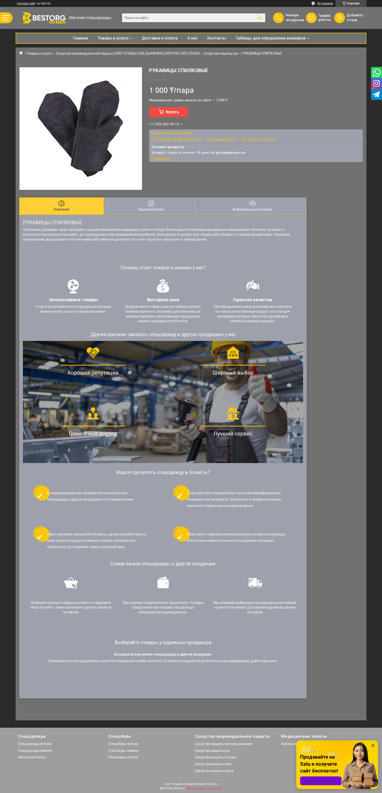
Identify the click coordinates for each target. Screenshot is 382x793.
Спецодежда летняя (34, 744)
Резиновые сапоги (123, 757)
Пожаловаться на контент (204, 788)
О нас (192, 38)
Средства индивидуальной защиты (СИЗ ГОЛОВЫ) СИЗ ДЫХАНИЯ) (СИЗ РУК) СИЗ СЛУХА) (128, 53)
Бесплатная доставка (174, 133)
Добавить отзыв (355, 17)
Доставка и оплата (160, 38)
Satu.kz (213, 784)
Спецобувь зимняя (123, 751)
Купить (172, 112)
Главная (80, 38)
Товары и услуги (113, 38)
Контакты (216, 38)
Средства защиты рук (221, 53)
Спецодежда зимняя (35, 751)
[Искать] (259, 17)
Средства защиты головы (215, 757)
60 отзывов (325, 3)
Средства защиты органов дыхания (223, 744)
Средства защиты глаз (213, 764)
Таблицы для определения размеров (271, 38)
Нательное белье (32, 757)
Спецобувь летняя (123, 744)
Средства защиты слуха (214, 771)
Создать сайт (26, 3)
